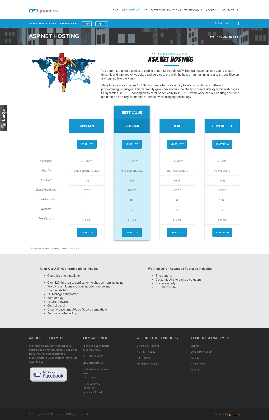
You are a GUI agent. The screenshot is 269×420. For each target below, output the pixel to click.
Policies (195, 357)
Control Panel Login (201, 351)
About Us (212, 10)
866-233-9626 (93, 349)
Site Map (195, 369)
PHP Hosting (144, 357)
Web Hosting (130, 10)
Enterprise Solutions (166, 10)
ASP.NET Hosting (228, 36)
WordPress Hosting (147, 363)
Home (114, 10)
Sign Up (101, 23)
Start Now (87, 144)
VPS (145, 10)
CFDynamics (56, 414)
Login (87, 23)
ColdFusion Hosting (148, 345)
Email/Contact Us (93, 362)
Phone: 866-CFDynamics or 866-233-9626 (53, 23)
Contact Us (230, 10)
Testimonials (193, 10)
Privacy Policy (198, 363)
